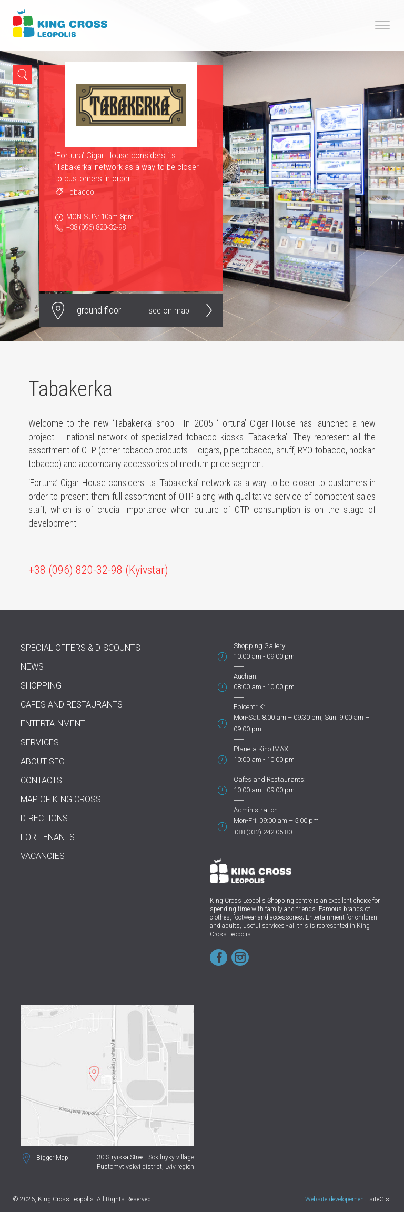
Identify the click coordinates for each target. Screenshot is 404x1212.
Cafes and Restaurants (72, 705)
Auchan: (246, 676)
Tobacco (80, 192)
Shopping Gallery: (260, 646)
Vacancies (43, 856)
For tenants (48, 837)
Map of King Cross (61, 799)
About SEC (42, 761)
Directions (44, 818)
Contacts (41, 780)
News (32, 667)
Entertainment (53, 724)
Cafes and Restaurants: (270, 779)
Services (40, 743)
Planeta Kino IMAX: (262, 749)
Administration (256, 810)
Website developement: (336, 1199)
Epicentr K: (249, 707)
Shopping (41, 686)
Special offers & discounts (80, 648)
